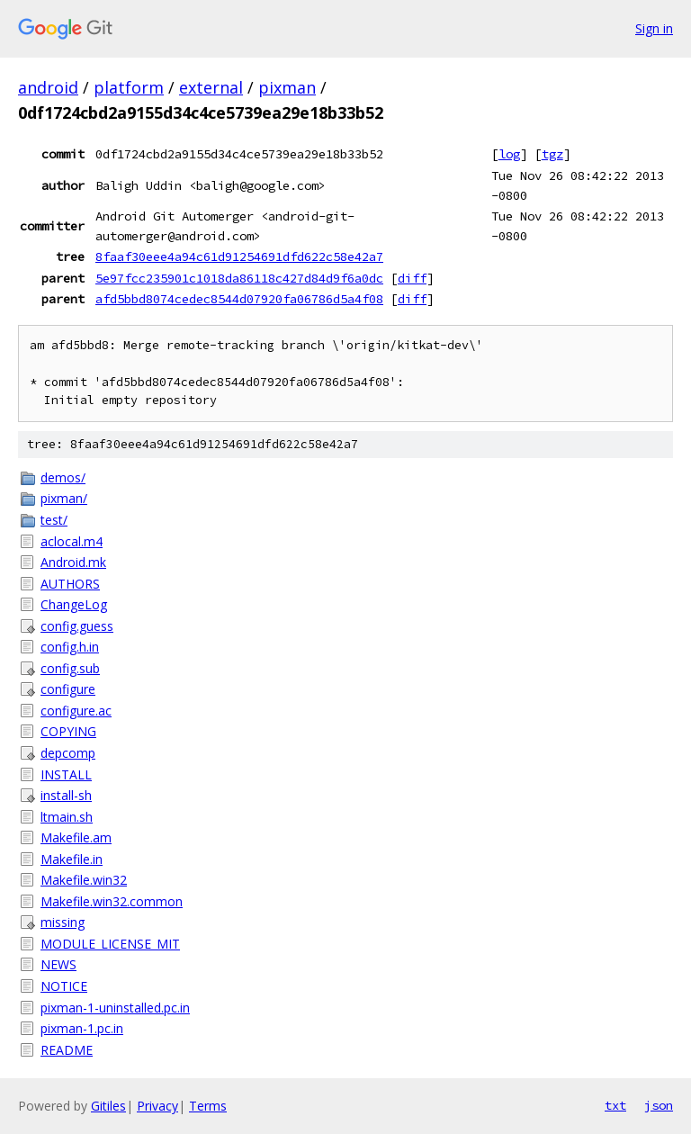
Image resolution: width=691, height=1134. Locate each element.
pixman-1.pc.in (81, 1028)
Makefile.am (76, 837)
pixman (287, 87)
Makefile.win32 (83, 879)
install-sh (66, 795)
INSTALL (66, 774)
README (66, 1049)
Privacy (157, 1105)
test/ (53, 519)
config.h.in (69, 646)
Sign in (654, 28)
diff (412, 278)
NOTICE (63, 985)
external (211, 87)
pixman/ (63, 498)
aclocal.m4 (71, 541)
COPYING (68, 731)
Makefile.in (71, 859)
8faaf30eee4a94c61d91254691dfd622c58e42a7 (239, 256)
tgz (552, 154)
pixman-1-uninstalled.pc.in (115, 1007)
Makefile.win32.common (111, 901)
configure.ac (76, 710)
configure (67, 689)
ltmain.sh (66, 816)
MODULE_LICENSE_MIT (110, 943)
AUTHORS (70, 583)
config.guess (76, 625)
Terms (208, 1105)
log (509, 154)
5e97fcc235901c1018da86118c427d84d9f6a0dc (239, 278)
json (658, 1105)
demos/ (62, 477)
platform (129, 87)
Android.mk (73, 562)
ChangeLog (73, 604)
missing (62, 922)
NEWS (58, 964)
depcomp (67, 752)
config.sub (70, 668)
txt (615, 1105)
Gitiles (108, 1105)
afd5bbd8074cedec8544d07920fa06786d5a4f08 (239, 299)
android (48, 87)
